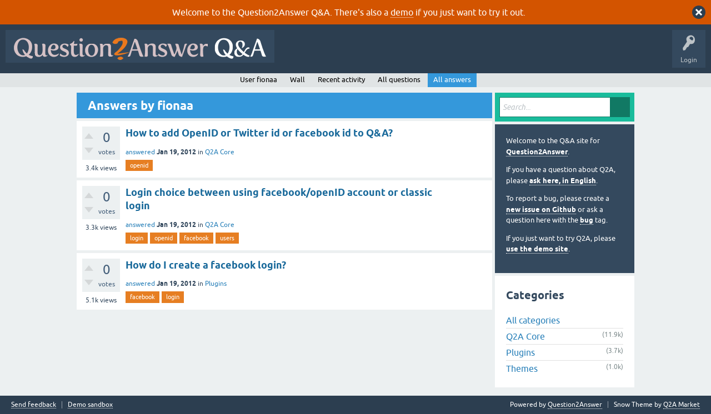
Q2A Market (681, 404)
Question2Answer (537, 152)
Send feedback (33, 404)
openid (139, 165)
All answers (452, 79)
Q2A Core (219, 152)
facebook (196, 238)
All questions (399, 79)
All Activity (299, 54)
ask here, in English (562, 180)
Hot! (382, 54)
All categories (533, 320)
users (227, 238)
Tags (467, 54)
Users (502, 54)
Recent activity (341, 79)
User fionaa (258, 79)
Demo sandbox (90, 404)
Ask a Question (548, 54)
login (136, 238)
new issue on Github (541, 209)
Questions (344, 54)
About (622, 54)
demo (401, 12)
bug (586, 220)
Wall (297, 79)
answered (140, 152)
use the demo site (537, 249)
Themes (522, 368)
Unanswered (425, 54)
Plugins (216, 283)
